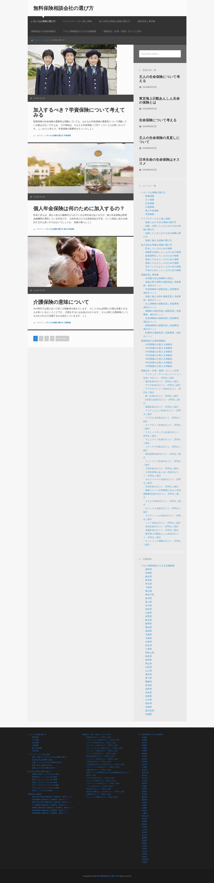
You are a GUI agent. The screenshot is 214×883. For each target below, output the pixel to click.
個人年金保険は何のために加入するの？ (79, 208)
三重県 (148, 649)
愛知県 (148, 627)
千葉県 (148, 587)
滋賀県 (148, 630)
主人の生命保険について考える (159, 79)
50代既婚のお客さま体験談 (158, 366)
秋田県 (144, 745)
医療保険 (149, 196)
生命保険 (149, 203)
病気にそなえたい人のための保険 (162, 259)
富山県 (148, 601)
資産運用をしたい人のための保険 (162, 255)
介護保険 (67, 322)
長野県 (148, 616)
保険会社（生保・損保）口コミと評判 (160, 370)
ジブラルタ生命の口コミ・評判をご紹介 (101, 743)
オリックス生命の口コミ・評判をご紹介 (101, 781)
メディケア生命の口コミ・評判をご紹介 (101, 753)
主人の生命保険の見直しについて (159, 140)
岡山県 (148, 663)
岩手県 (144, 743)
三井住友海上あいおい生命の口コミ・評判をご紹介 (105, 764)
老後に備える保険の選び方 (158, 240)
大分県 (148, 699)
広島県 (148, 667)
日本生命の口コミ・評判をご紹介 (162, 486)
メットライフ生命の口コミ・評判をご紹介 (102, 759)
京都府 (148, 634)
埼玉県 (148, 583)
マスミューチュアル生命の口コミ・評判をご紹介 (104, 748)
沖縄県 (148, 714)
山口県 (148, 670)
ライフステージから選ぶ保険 (155, 218)
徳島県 (148, 674)
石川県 (148, 605)
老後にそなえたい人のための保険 (162, 263)
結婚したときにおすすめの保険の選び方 (47, 762)
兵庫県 (148, 641)
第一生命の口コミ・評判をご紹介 (162, 396)
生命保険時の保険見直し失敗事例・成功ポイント (50, 810)
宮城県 (144, 748)
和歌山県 (149, 652)
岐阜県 (148, 620)
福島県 (148, 569)
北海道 (144, 737)
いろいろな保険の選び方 (54, 135)
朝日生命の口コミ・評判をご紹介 (162, 381)
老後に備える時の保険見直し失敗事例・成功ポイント (52, 802)
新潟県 (148, 598)
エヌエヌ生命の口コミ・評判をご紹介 (100, 778)
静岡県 (148, 623)
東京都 (148, 591)
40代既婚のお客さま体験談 (158, 358)
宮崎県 (148, 707)
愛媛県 (148, 681)
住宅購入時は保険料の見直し (159, 278)
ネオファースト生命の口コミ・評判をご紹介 (103, 767)
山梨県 (148, 612)
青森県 (144, 740)
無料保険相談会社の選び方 (63, 8)
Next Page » (62, 338)
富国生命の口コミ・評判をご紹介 (162, 406)
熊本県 (148, 703)
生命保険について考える (158, 120)
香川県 (148, 678)
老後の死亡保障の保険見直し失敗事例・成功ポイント (52, 797)
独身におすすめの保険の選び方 (160, 222)
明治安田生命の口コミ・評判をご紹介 (100, 756)
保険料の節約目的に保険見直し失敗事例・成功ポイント (53, 807)
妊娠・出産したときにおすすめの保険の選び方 (49, 757)
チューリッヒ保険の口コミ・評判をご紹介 (102, 797)
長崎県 (148, 696)
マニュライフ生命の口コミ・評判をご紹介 (102, 751)
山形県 (144, 751)
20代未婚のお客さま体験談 (158, 348)
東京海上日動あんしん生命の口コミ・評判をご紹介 (105, 791)
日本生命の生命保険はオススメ (159, 161)
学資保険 (67, 135)
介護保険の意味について (61, 302)
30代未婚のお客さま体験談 (158, 355)
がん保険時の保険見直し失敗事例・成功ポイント (50, 805)
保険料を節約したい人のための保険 (163, 252)
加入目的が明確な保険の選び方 (156, 244)
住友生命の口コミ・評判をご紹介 (162, 526)
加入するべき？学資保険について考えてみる (79, 112)
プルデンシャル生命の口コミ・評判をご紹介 (103, 783)
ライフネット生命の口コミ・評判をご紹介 (102, 745)
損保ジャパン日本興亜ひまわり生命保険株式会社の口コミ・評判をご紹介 (162, 494)
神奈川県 (149, 594)
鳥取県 (148, 656)
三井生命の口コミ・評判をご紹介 (162, 468)
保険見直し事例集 (150, 274)
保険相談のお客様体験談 (153, 340)
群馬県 (148, 580)
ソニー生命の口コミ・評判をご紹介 (163, 522)
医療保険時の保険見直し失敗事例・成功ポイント (50, 813)
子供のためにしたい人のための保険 (163, 270)
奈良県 (148, 645)
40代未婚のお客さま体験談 (158, 362)
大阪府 (148, 638)
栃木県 (148, 576)
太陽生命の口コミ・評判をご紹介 (162, 530)
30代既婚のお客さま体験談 (158, 351)
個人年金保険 (69, 229)
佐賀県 (148, 692)
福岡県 (148, 688)
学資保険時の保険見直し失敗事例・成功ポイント (50, 799)
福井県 (148, 609)
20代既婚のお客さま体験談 (158, 344)
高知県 (148, 685)
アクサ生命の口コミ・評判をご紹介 (163, 385)
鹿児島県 (149, 710)
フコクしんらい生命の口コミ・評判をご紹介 (103, 740)
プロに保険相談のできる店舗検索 (157, 565)
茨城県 (148, 572)
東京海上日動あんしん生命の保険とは (159, 100)
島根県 (148, 659)
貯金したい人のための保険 (158, 248)
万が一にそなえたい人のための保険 (163, 266)
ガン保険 (149, 199)
